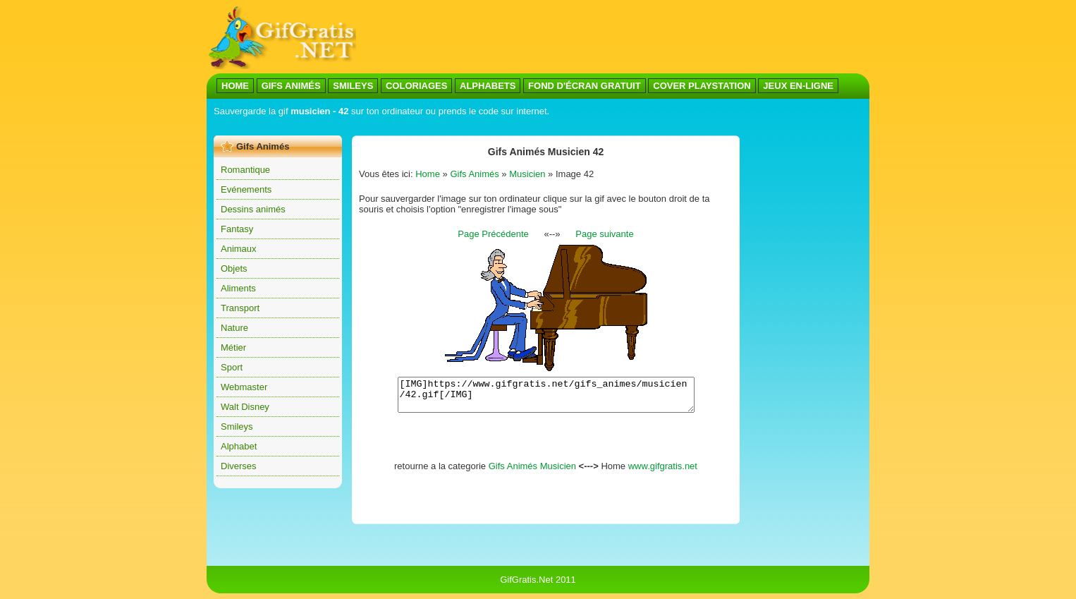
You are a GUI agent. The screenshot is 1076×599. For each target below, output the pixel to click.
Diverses (239, 466)
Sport (232, 367)
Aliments (238, 288)
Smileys (237, 426)
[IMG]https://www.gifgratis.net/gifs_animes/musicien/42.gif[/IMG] (546, 398)
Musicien (527, 174)
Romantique (245, 169)
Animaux (239, 248)
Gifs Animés (474, 174)
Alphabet (239, 446)
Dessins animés (253, 209)
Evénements (246, 189)
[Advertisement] (612, 37)
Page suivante (604, 234)
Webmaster (244, 387)
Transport (240, 308)
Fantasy (237, 229)
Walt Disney (245, 406)
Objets (234, 268)
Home (427, 174)
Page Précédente (493, 234)
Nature (234, 327)
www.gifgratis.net (662, 472)
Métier (233, 347)
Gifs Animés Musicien (532, 472)
